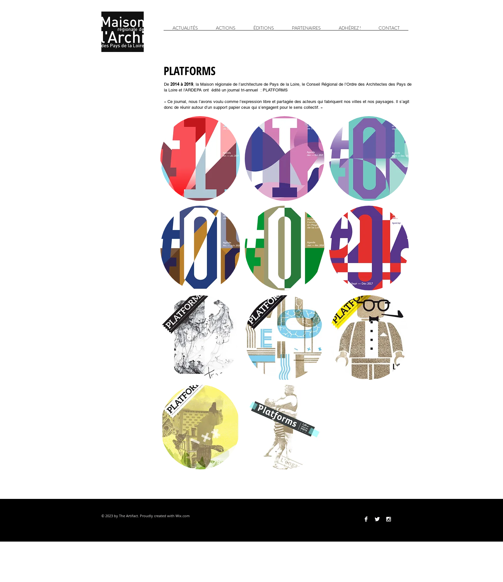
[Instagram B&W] (388, 519)
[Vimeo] (400, 519)
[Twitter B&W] (377, 519)
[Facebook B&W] (366, 519)
